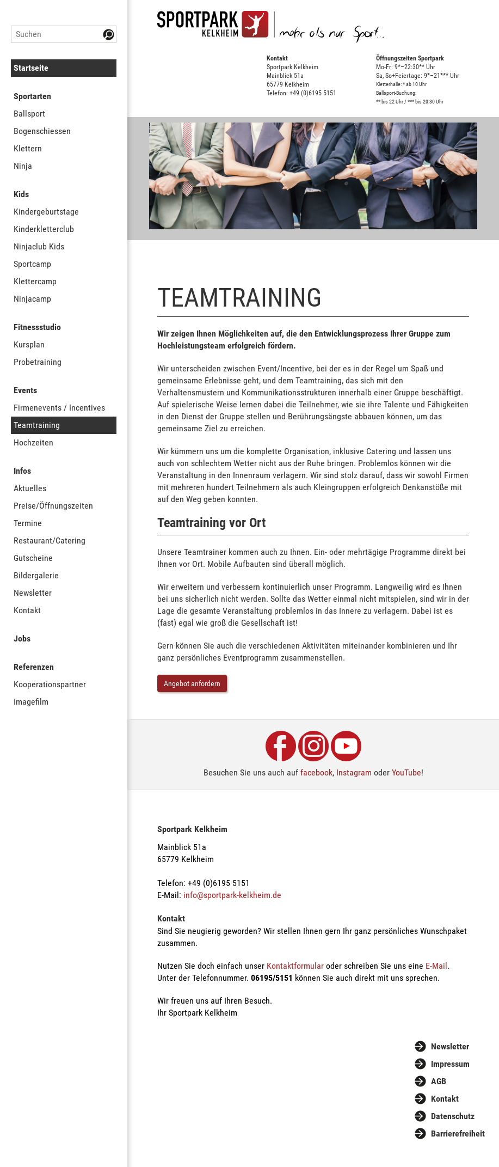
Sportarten (32, 96)
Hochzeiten (33, 442)
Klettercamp (35, 281)
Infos (22, 471)
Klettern (28, 148)
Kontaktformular (295, 966)
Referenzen (34, 667)
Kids (21, 194)
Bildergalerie (36, 575)
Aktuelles (30, 488)
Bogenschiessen (42, 131)
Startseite (31, 68)
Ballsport (29, 113)
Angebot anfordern (192, 683)
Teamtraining (37, 425)
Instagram (354, 772)
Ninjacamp (32, 299)
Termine (28, 523)
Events (25, 390)
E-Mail (436, 966)
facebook (316, 772)
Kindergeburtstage (46, 211)
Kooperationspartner (50, 684)
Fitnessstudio (37, 327)
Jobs (22, 638)
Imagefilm (31, 701)
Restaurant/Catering (49, 540)
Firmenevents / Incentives (59, 407)
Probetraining (37, 362)
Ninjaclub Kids (39, 246)
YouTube (406, 772)
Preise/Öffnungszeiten (53, 505)
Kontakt (27, 610)
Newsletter (33, 593)
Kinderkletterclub (44, 229)
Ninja (23, 166)
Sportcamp (32, 264)
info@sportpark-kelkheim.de (232, 895)
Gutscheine (33, 558)
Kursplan (29, 344)
